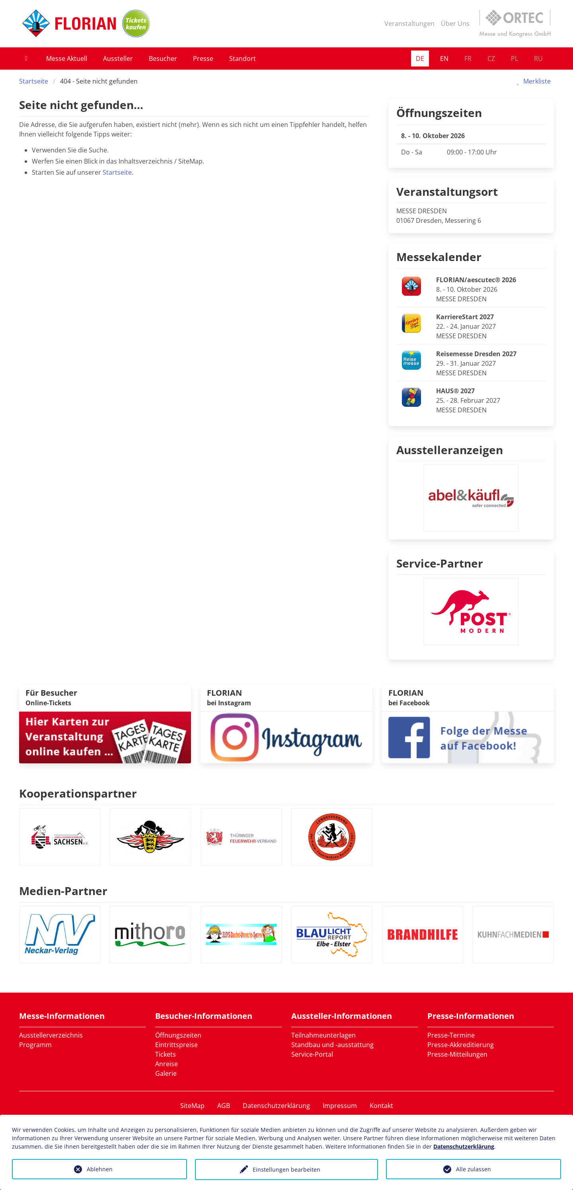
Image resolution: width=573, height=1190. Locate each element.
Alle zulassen (473, 1169)
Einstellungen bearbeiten (286, 1169)
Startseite (33, 81)
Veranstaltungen (409, 23)
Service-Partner (439, 563)
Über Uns (455, 23)
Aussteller (118, 58)
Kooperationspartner (78, 793)
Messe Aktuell (66, 58)
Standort (242, 58)
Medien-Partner (63, 890)
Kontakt (381, 1105)
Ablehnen (100, 1169)
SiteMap (192, 1105)
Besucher (163, 58)
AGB (223, 1105)
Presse (203, 58)
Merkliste (532, 81)
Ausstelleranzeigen (449, 449)
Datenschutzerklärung (276, 1105)
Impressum (340, 1105)
